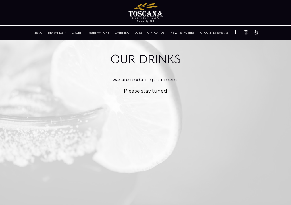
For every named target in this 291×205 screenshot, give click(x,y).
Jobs (138, 32)
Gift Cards (155, 32)
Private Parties (182, 32)
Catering (122, 32)
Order (77, 32)
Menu (37, 32)
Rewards (57, 32)
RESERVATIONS (98, 32)
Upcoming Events (214, 32)
